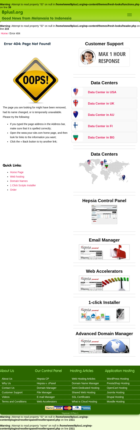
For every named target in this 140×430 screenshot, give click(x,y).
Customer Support (12, 392)
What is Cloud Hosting (84, 401)
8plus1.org (12, 12)
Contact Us (8, 387)
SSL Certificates (81, 397)
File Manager (44, 392)
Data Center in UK (101, 103)
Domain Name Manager (85, 383)
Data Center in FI (100, 126)
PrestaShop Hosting (118, 383)
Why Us (6, 383)
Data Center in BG (101, 137)
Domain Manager (46, 387)
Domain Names (19, 181)
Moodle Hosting (116, 401)
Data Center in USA (102, 92)
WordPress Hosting (118, 378)
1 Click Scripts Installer (23, 185)
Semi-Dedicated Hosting (85, 387)
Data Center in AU (101, 115)
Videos (6, 397)
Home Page (17, 172)
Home (4, 33)
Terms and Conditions (14, 401)
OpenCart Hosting (117, 387)
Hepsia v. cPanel (46, 383)
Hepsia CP (43, 378)
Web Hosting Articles (83, 378)
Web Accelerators (47, 401)
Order (13, 189)
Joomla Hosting (116, 392)
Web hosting (17, 176)
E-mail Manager (46, 397)
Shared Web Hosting (83, 392)
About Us (7, 378)
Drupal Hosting (115, 397)
